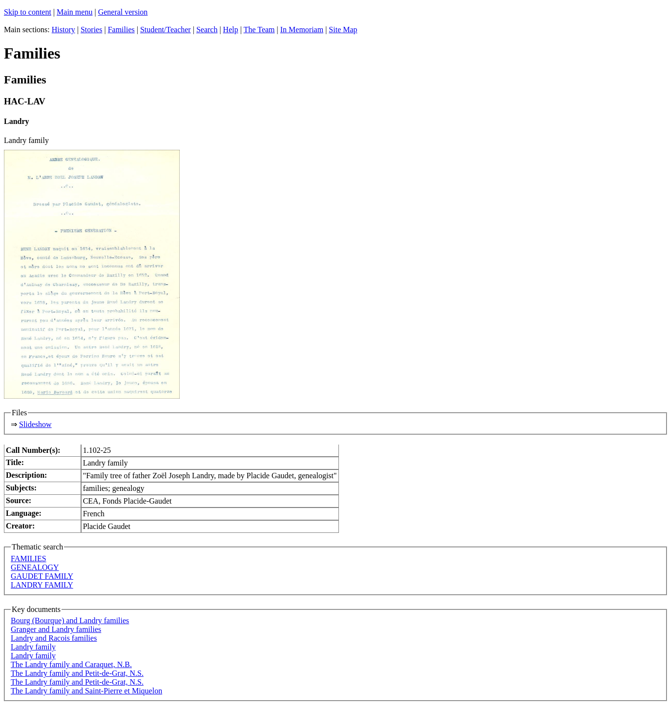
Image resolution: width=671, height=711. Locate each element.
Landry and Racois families (54, 638)
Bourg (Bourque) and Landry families (70, 620)
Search (207, 29)
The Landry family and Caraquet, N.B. (71, 664)
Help (230, 29)
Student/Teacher (165, 29)
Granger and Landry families (56, 629)
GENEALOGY (35, 567)
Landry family (33, 647)
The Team (259, 29)
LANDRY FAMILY (42, 585)
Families (121, 29)
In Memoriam (301, 29)
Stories (91, 29)
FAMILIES (28, 558)
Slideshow (35, 424)
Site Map (343, 29)
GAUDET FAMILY (42, 576)
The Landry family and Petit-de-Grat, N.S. (77, 673)
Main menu (74, 12)
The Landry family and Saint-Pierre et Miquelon (86, 691)
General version (123, 12)
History (63, 29)
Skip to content (27, 12)
